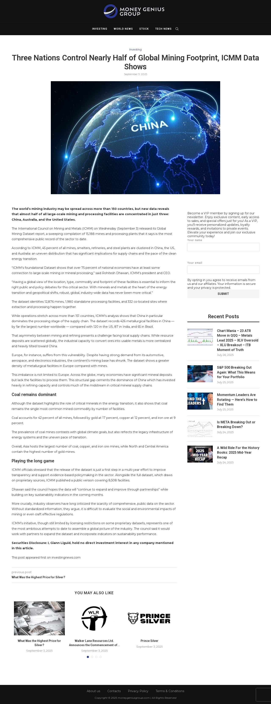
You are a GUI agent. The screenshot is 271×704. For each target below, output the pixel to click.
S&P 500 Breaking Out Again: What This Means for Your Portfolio (236, 372)
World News (123, 28)
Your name (223, 244)
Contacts (114, 691)
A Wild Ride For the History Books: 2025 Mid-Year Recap (238, 452)
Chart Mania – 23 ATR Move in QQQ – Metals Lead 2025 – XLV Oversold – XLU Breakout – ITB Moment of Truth (237, 340)
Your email (223, 267)
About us (93, 691)
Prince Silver (149, 641)
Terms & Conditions (170, 691)
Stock (144, 28)
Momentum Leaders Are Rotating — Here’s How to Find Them (237, 399)
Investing (99, 28)
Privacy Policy (138, 691)
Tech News (163, 28)
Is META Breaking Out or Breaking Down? (236, 424)
